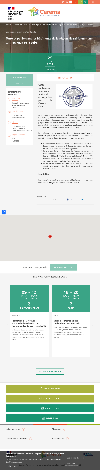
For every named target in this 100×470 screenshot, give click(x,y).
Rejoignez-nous (52, 388)
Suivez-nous (52, 418)
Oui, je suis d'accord (76, 457)
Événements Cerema (21, 24)
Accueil (8, 24)
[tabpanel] (65, 136)
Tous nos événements (50, 371)
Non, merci (72, 463)
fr (89, 2)
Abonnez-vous (52, 408)
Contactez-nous (52, 398)
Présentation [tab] (65, 77)
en (93, 2)
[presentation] (7, 325)
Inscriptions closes (19, 80)
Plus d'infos (13, 466)
